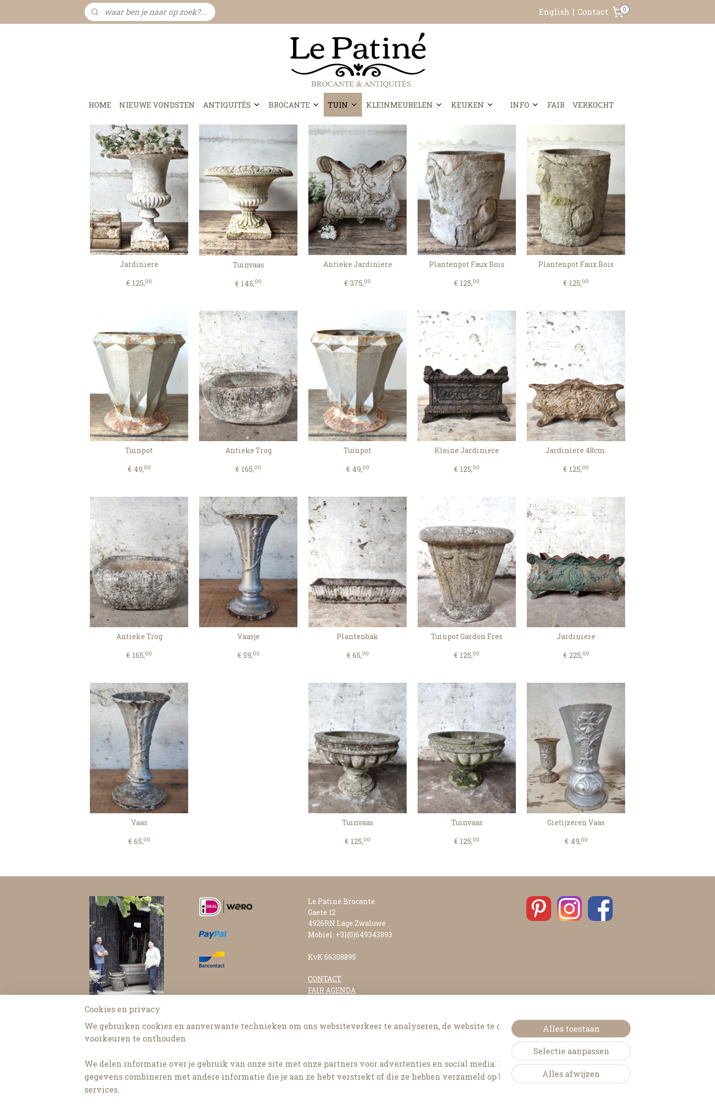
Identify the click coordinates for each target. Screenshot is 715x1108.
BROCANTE (294, 105)
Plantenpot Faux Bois (466, 265)
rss (347, 1090)
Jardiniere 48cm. (576, 451)
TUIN (343, 105)
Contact (592, 11)
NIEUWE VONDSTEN (157, 105)
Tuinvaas (248, 265)
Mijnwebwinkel (466, 1090)
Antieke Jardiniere (357, 265)
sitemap (329, 1090)
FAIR (556, 105)
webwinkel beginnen (383, 1090)
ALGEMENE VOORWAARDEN (357, 1045)
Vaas (139, 823)
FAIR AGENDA (332, 990)
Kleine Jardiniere (466, 451)
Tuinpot (139, 451)
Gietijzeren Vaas (576, 823)
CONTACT (325, 978)
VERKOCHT (593, 105)
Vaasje (248, 637)
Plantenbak (357, 637)
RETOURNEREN (336, 1034)
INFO (524, 105)
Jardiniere (139, 265)
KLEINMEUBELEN (404, 105)
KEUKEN (472, 105)
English (554, 11)
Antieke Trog (248, 451)
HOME (99, 105)
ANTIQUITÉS (232, 105)
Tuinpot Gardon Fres (466, 637)
